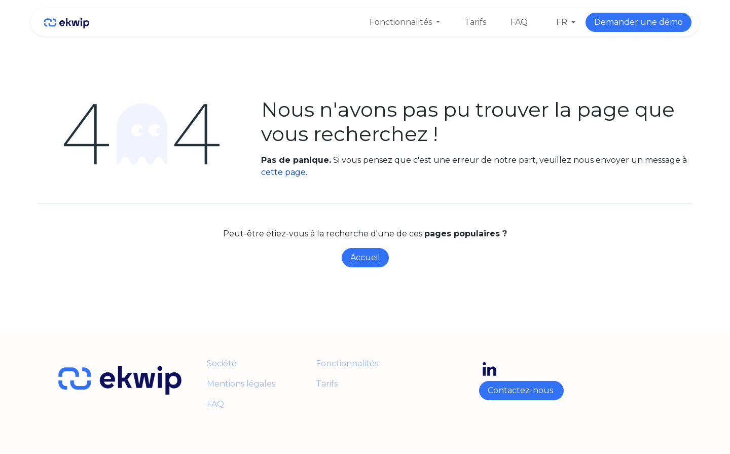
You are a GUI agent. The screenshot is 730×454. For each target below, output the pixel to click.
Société (222, 363)
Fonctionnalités (347, 363)
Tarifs (327, 384)
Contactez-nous (521, 390)
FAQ (215, 404)
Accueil (365, 257)
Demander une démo (638, 22)
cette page (283, 172)
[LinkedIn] (489, 369)
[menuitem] (404, 22)
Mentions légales (242, 384)
